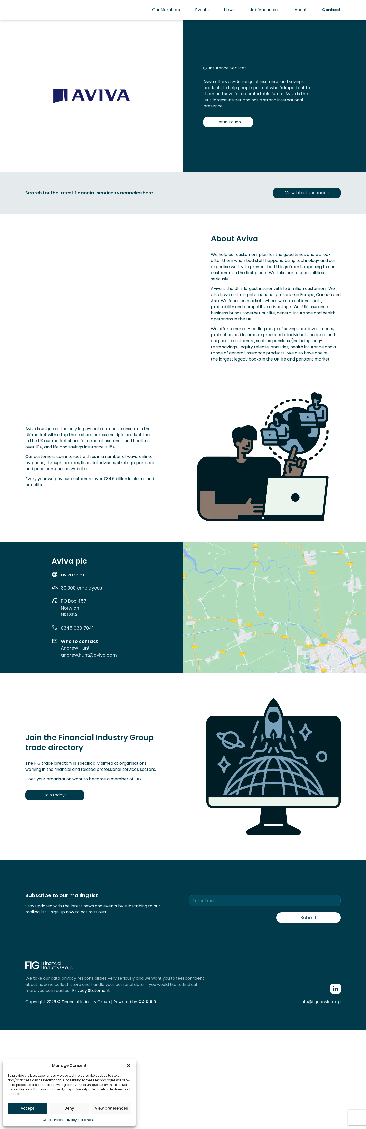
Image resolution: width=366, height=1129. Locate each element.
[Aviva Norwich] (274, 630)
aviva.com (72, 574)
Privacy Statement (80, 1120)
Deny (69, 1108)
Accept (27, 1108)
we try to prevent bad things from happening (276, 267)
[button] (128, 1065)
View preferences (111, 1108)
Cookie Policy (53, 1120)
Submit (308, 917)
